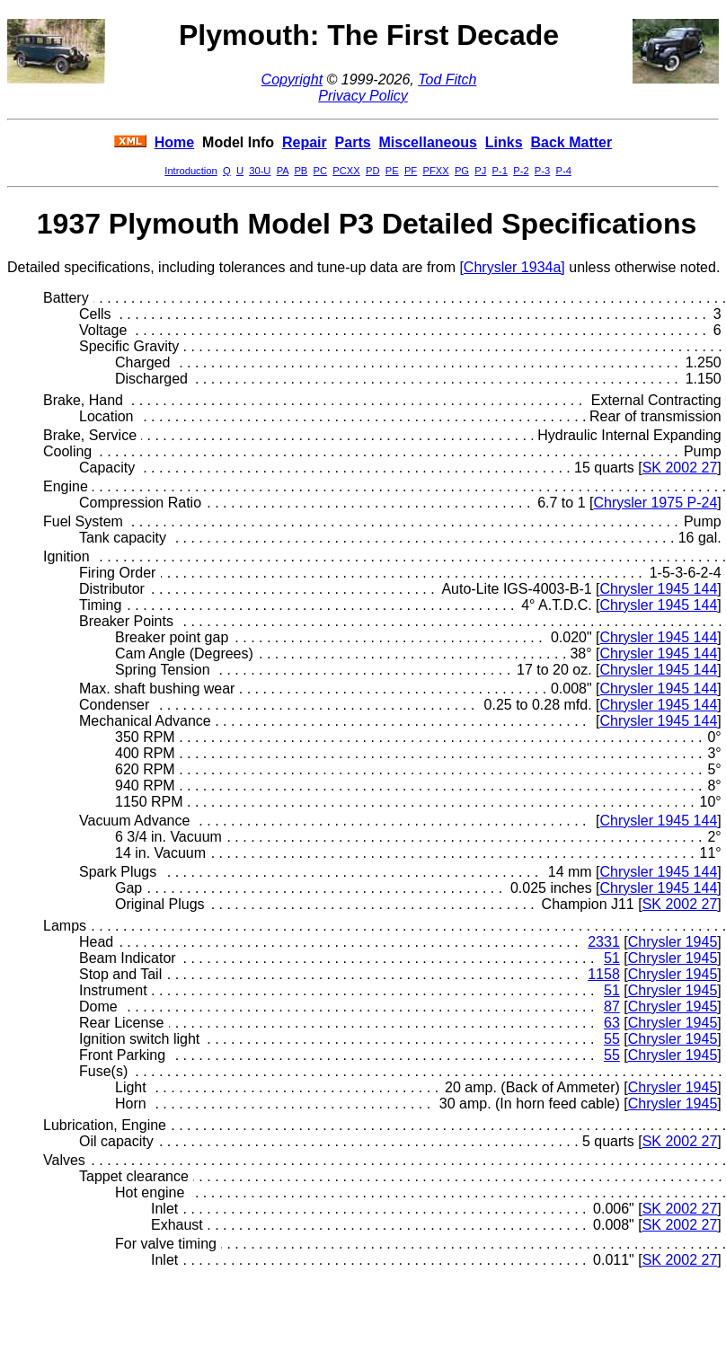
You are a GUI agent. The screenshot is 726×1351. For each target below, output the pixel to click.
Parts (353, 142)
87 (612, 1006)
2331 (604, 941)
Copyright (292, 79)
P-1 (500, 170)
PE (392, 170)
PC (321, 170)
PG (462, 170)
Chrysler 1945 (673, 941)
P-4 (563, 170)
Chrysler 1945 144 (659, 588)
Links (504, 142)
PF (410, 170)
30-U (259, 170)
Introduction (190, 170)
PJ (480, 170)
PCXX (345, 170)
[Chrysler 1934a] (511, 267)
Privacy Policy (363, 95)
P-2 (520, 170)
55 (612, 1038)
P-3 (542, 170)
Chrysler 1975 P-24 (655, 502)
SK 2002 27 (680, 467)
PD (373, 170)
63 (612, 1022)
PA (282, 170)
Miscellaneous (428, 142)
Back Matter (571, 142)
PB (300, 170)
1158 (604, 974)
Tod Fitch (447, 79)
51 (612, 958)
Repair (304, 142)
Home (174, 142)
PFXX (435, 170)
